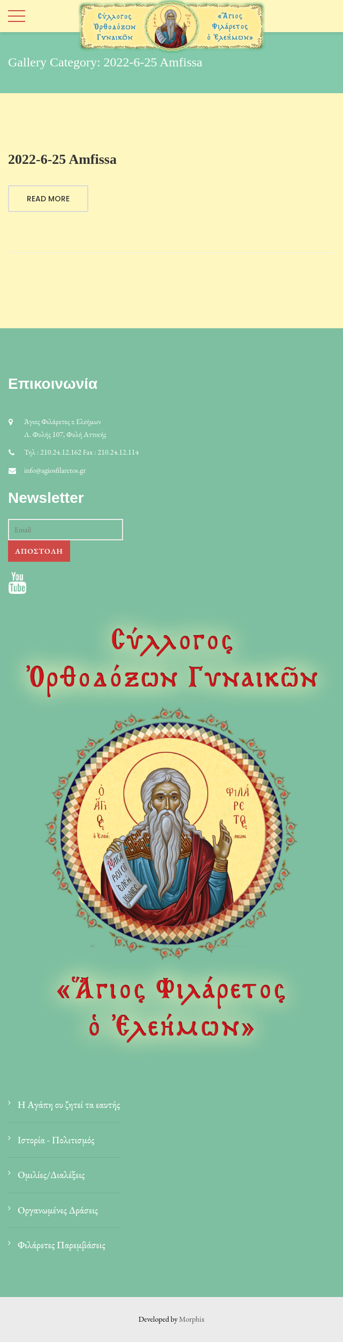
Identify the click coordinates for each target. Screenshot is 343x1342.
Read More (48, 198)
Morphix (192, 1319)
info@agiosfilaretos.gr (55, 470)
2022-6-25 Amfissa (62, 159)
